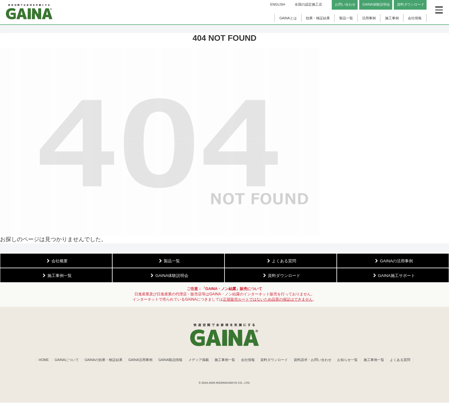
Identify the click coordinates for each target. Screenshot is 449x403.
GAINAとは (288, 18)
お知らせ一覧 (350, 360)
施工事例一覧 (225, 360)
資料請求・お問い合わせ (315, 360)
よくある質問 (404, 360)
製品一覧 (346, 18)
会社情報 (415, 18)
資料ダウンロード (275, 360)
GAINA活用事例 (138, 360)
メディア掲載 (197, 360)
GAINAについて (63, 360)
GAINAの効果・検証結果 (100, 360)
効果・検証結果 (318, 18)
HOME (39, 360)
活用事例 (369, 18)
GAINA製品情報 (169, 360)
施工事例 (392, 18)
